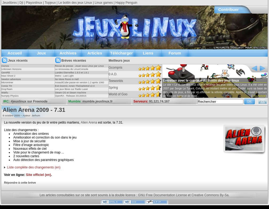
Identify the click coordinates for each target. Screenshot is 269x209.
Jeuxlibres (9, 3)
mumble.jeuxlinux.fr (97, 101)
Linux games (104, 3)
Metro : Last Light (64, 75)
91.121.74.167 (159, 101)
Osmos (5, 66)
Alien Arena (89, 122)
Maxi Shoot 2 (8, 75)
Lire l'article (259, 95)
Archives (68, 53)
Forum (175, 53)
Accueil (14, 53)
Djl (21, 3)
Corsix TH (6, 86)
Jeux (41, 53)
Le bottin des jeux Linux (75, 3)
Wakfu (4, 92)
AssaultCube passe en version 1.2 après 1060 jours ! (79, 84)
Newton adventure (11, 79)
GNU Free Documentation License (162, 195)
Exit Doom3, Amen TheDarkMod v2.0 (74, 86)
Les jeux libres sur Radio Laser (71, 89)
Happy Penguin (126, 3)
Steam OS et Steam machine (70, 92)
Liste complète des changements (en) (33, 167)
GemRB (5, 72)
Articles (94, 53)
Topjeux (50, 3)
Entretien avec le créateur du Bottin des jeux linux (201, 80)
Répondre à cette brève (20, 182)
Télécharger (121, 53)
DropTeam (7, 89)
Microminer (7, 82)
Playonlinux (34, 3)
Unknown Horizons (11, 69)
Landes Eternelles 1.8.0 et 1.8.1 (72, 72)
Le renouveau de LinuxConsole (71, 69)
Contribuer (228, 9)
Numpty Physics (10, 95)
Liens (148, 53)
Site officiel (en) (38, 175)
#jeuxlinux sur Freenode (29, 101)
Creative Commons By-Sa (209, 195)
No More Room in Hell (67, 79)
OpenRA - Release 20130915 (70, 95)
